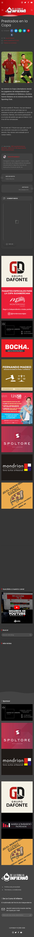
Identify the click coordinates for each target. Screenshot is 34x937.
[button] (11, 30)
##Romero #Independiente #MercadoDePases (13, 149)
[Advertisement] (17, 526)
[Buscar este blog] (17, 635)
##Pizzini (4, 148)
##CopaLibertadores (18, 146)
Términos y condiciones (12, 890)
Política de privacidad (12, 887)
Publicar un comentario (10, 43)
